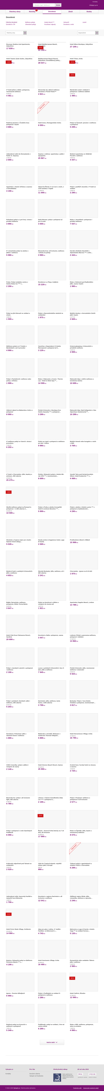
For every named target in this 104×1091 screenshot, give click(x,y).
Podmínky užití (77, 1088)
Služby (89, 11)
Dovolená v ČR (10, 24)
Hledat (58, 5)
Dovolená (52, 11)
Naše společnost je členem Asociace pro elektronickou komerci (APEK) (68, 1076)
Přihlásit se (92, 5)
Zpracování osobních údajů (90, 1088)
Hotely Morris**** (49, 22)
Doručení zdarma (34, 1073)
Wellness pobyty (30, 22)
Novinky (33, 11)
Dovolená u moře (68, 24)
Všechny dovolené (11, 22)
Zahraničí (66, 22)
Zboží (70, 11)
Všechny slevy (14, 11)
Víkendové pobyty (30, 24)
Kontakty (95, 1)
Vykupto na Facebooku (36, 1076)
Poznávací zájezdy (50, 24)
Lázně (84, 22)
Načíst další (51, 1042)
